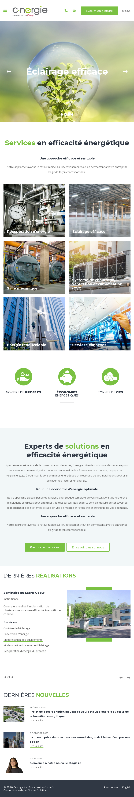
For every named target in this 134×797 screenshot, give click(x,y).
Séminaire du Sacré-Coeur (23, 592)
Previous (8, 71)
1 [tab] (62, 114)
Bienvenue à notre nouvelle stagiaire (55, 763)
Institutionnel (11, 599)
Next (125, 71)
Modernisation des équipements (23, 639)
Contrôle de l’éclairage (16, 628)
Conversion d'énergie (16, 634)
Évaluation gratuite (99, 11)
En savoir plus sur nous (88, 547)
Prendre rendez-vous (44, 547)
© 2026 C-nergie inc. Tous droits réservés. (29, 787)
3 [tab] (69, 114)
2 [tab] (65, 114)
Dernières (39, 575)
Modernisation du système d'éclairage (26, 645)
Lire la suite (36, 720)
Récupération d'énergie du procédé (24, 651)
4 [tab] (72, 114)
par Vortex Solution (35, 790)
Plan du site (111, 787)
